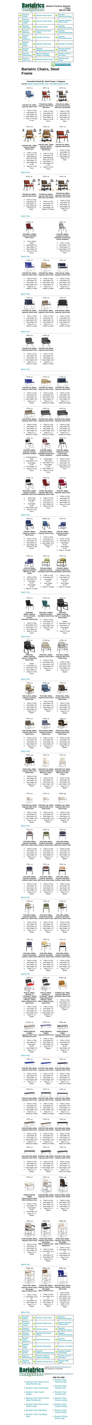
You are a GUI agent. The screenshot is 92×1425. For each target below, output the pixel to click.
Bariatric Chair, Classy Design (61, 1411)
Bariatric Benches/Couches (65, 15)
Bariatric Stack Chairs (44, 15)
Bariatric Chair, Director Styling (61, 1399)
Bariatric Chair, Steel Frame (37, 1388)
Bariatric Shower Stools (45, 59)
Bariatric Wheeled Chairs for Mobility (43, 54)
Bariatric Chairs (26, 15)
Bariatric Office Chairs (44, 21)
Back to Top (25, 172)
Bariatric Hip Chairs (26, 27)
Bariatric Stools (42, 27)
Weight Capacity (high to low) (38, 84)
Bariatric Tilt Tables (65, 44)
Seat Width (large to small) (59, 84)
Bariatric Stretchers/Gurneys (66, 31)
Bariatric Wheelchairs (27, 54)
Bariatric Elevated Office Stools (65, 21)
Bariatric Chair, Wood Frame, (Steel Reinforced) (37, 1399)
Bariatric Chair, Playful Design (61, 1381)
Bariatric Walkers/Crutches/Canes (45, 49)
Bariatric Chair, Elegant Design (61, 1405)
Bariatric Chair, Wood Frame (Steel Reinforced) (37, 1383)
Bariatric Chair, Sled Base (36, 1410)
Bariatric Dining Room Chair (61, 1417)
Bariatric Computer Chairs (26, 21)
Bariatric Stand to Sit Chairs (65, 54)
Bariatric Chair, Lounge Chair (61, 1387)
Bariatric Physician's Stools (65, 27)
